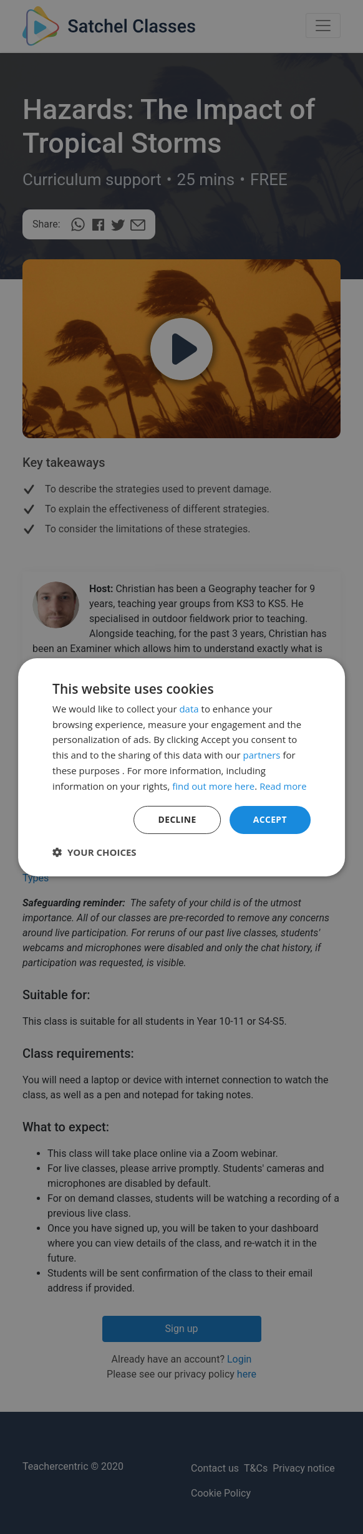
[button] (94, 852)
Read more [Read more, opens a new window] (283, 785)
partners (262, 755)
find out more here (213, 785)
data (188, 708)
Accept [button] (270, 819)
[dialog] (181, 767)
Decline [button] (177, 819)
